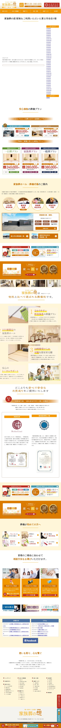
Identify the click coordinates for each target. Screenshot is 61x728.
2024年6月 (48, 62)
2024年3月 (48, 68)
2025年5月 (48, 47)
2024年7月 (48, 61)
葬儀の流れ (8, 687)
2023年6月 (48, 80)
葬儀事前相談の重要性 (42, 635)
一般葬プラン (22, 699)
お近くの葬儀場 (15, 11)
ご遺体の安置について (42, 629)
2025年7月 (48, 44)
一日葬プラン (22, 696)
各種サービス (46, 11)
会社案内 (56, 11)
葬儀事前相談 (8, 689)
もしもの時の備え (9, 686)
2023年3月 (48, 85)
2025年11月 (48, 38)
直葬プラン (22, 692)
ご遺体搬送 (36, 683)
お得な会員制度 (8, 692)
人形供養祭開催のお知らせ (14, 629)
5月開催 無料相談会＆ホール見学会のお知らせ (19, 627)
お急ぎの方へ (7, 681)
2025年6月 (48, 45)
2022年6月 (48, 92)
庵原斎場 (21, 688)
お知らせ (50, 681)
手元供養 (36, 687)
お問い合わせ (51, 684)
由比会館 (21, 686)
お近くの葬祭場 (22, 678)
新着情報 (48, 97)
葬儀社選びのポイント (10, 691)
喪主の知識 (40, 627)
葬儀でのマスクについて (43, 631)
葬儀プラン (25, 11)
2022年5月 (48, 93)
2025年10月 (48, 40)
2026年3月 (48, 33)
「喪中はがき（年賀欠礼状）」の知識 (46, 626)
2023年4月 (48, 83)
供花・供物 (35, 11)
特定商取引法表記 (52, 688)
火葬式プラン (22, 694)
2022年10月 (48, 90)
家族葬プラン (22, 697)
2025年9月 (48, 42)
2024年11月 (48, 56)
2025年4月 (48, 49)
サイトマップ (51, 689)
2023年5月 (48, 81)
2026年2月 (48, 35)
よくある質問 (8, 694)
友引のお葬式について (42, 633)
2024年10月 (48, 57)
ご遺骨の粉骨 (36, 686)
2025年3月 (48, 50)
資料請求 (50, 692)
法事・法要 (36, 684)
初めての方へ (5, 11)
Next (60, 608)
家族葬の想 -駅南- (23, 681)
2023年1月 (48, 87)
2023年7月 (48, 78)
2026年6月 (48, 28)
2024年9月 (48, 59)
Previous (0, 608)
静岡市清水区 (22, 684)
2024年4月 (48, 66)
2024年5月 (48, 64)
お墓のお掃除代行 (37, 691)
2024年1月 (48, 71)
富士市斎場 (22, 683)
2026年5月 (48, 30)
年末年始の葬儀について (43, 624)
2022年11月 (48, 88)
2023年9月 (48, 76)
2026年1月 (48, 37)
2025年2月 (48, 52)
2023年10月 (48, 75)
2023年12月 (48, 73)
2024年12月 (48, 54)
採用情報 (50, 683)
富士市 (21, 679)
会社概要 (50, 679)
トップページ (7, 678)
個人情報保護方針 (52, 686)
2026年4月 (48, 32)
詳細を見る (50, 228)
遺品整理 (36, 689)
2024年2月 (48, 69)
